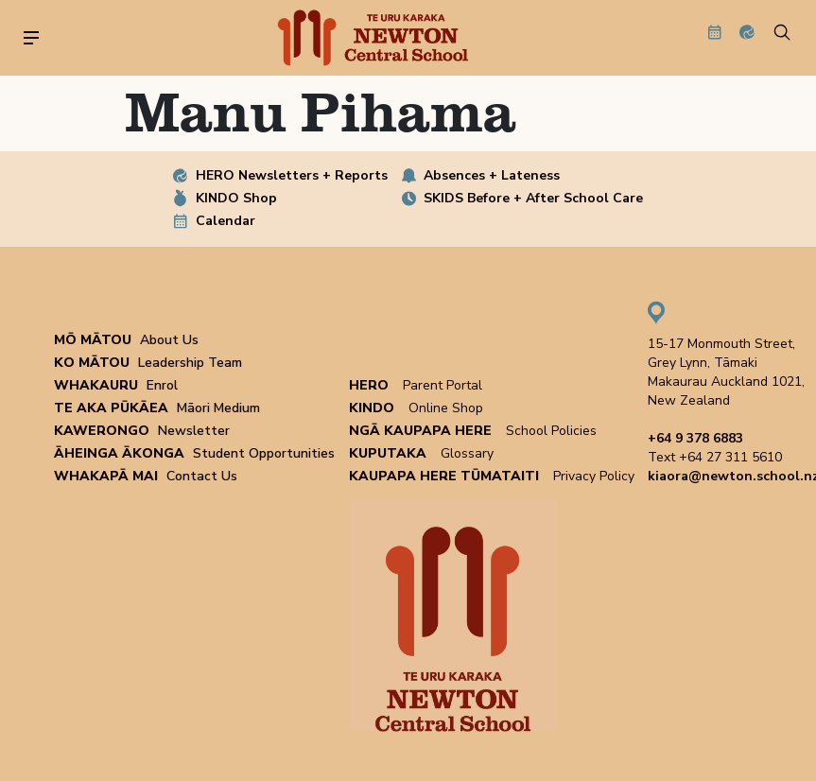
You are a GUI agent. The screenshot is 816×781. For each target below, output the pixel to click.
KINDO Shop (236, 198)
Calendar (225, 221)
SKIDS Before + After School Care (533, 198)
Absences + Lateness (492, 175)
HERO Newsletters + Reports (292, 175)
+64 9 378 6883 (695, 438)
